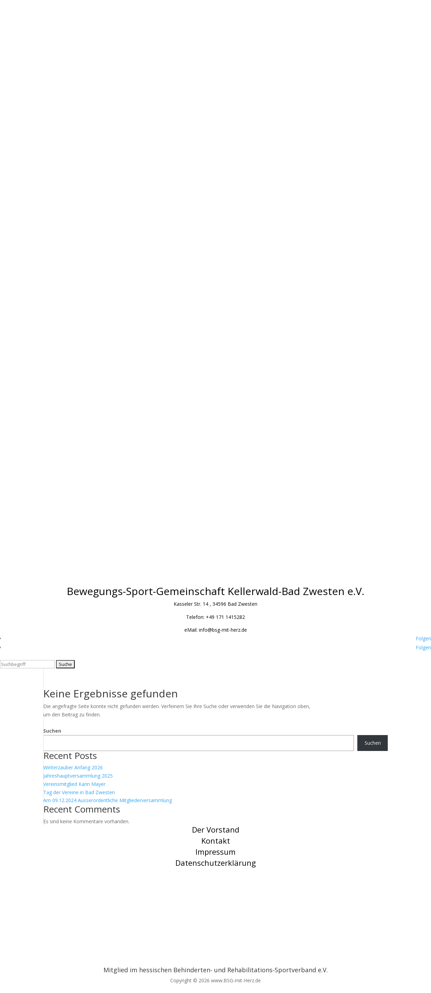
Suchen (52, 730)
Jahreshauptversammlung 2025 (78, 775)
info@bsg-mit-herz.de (223, 630)
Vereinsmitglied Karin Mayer (74, 784)
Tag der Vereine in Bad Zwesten (79, 792)
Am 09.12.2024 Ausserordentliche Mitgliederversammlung (107, 800)
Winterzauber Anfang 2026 (73, 767)
